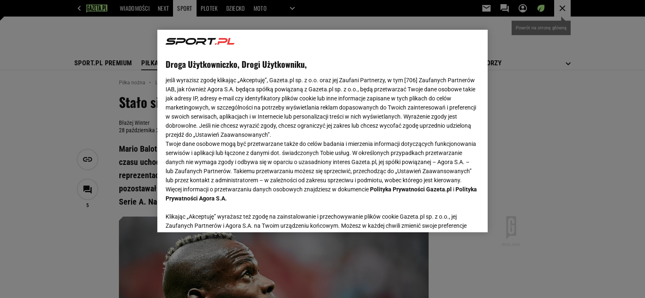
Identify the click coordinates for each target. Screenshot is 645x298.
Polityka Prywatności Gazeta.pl (411, 189)
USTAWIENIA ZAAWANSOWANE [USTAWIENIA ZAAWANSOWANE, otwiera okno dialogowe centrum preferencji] (219, 215)
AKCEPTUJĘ (451, 216)
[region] (322, 131)
